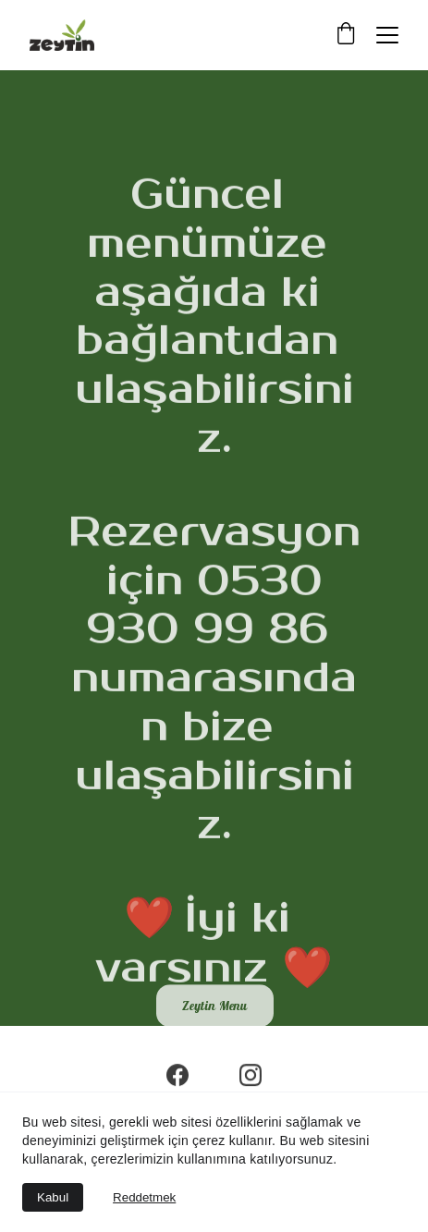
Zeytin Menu (215, 1007)
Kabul (52, 1197)
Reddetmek (144, 1197)
